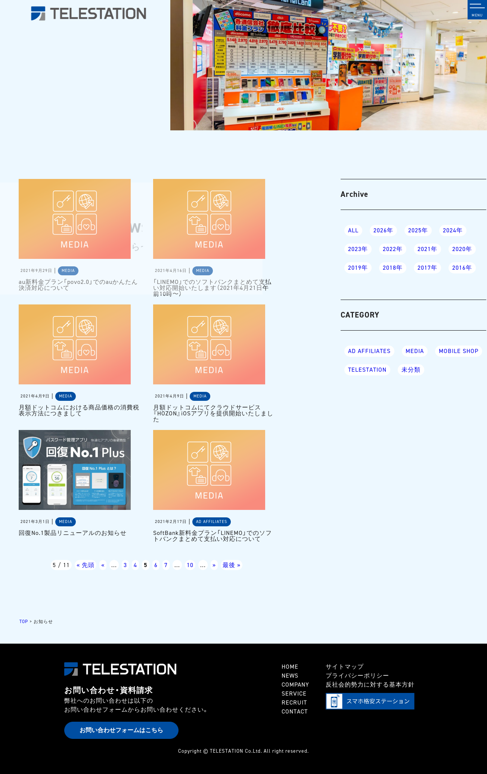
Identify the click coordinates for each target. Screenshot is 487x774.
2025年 (418, 230)
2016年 (462, 268)
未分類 (411, 370)
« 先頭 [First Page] (85, 565)
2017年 (427, 268)
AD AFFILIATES (369, 351)
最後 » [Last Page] (232, 565)
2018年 (393, 268)
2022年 (393, 249)
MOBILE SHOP (458, 351)
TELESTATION (367, 370)
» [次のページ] (214, 565)
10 (190, 565)
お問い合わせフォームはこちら (121, 730)
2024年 (453, 230)
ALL (353, 230)
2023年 (358, 249)
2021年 (427, 249)
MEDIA (415, 351)
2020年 (462, 249)
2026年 (383, 230)
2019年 (358, 268)
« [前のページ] (103, 565)
